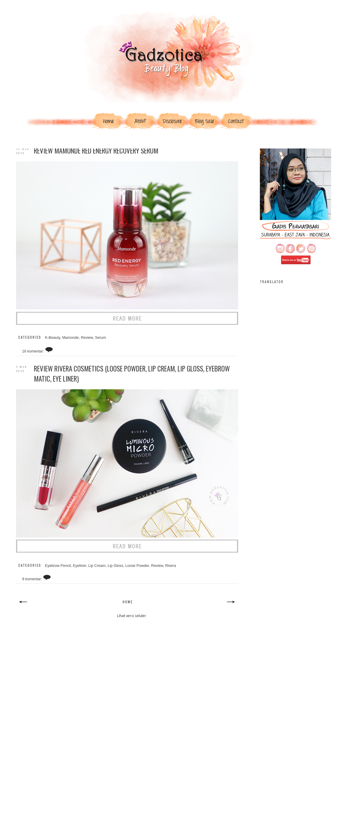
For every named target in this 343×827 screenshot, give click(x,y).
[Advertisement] (127, 678)
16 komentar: (33, 351)
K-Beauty (52, 338)
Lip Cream (96, 566)
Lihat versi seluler (131, 616)
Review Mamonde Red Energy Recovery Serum (96, 151)
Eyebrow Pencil (58, 566)
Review (87, 338)
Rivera (170, 566)
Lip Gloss (115, 566)
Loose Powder (137, 566)
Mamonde (70, 338)
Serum (100, 338)
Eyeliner (79, 566)
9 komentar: (32, 579)
